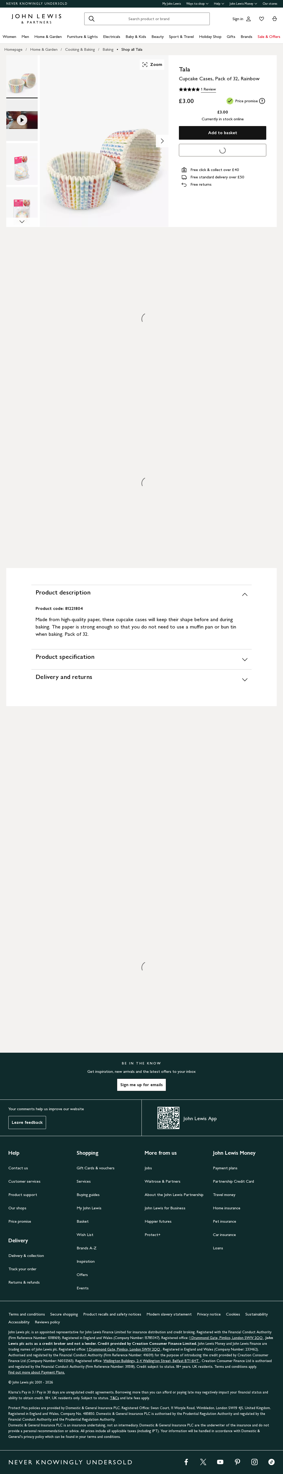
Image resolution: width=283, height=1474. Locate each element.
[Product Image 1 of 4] (22, 76)
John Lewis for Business (165, 1207)
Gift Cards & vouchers (96, 1167)
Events (83, 1287)
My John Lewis (171, 3)
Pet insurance (224, 1221)
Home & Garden (48, 36)
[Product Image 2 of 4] (22, 120)
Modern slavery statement (169, 1314)
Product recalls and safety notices (112, 1314)
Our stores (270, 3)
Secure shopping (64, 1314)
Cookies (233, 1314)
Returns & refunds (24, 1282)
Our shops (17, 1207)
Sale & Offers (269, 36)
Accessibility (19, 1321)
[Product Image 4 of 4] (22, 208)
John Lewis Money (243, 3)
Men (25, 36)
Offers (82, 1274)
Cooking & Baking (80, 49)
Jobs (148, 1167)
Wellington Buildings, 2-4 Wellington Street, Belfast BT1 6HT (151, 1361)
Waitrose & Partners (162, 1181)
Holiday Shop (210, 36)
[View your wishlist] (260, 19)
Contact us (18, 1167)
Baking (108, 49)
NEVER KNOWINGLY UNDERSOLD (37, 3)
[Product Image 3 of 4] (22, 164)
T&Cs (114, 1398)
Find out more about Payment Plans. (36, 1372)
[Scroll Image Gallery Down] (22, 222)
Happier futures (158, 1221)
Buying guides (88, 1194)
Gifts (231, 36)
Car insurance (224, 1234)
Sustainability (256, 1314)
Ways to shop (197, 3)
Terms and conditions (26, 1314)
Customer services (24, 1181)
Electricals (111, 36)
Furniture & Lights (82, 36)
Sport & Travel (181, 36)
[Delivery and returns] (141, 679)
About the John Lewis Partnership (174, 1194)
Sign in (238, 18)
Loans (218, 1247)
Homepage (13, 49)
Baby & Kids (136, 36)
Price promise (19, 1221)
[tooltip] (262, 101)
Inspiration (86, 1261)
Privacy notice (209, 1314)
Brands (246, 36)
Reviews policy (47, 1321)
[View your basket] (274, 19)
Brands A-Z (87, 1247)
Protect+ (153, 1234)
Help (219, 3)
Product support (22, 1194)
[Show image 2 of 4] (162, 141)
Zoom (152, 64)
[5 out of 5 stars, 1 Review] (197, 89)
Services (84, 1181)
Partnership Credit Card (233, 1181)
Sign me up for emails (141, 1084)
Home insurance (226, 1207)
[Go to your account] (248, 19)
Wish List (85, 1234)
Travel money (224, 1194)
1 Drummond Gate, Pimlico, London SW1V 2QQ (226, 1338)
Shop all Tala (131, 49)
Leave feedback (27, 1122)
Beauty (157, 36)
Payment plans (225, 1167)
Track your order (22, 1268)
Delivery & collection (26, 1255)
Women (9, 36)
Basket (83, 1221)
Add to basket (222, 132)
